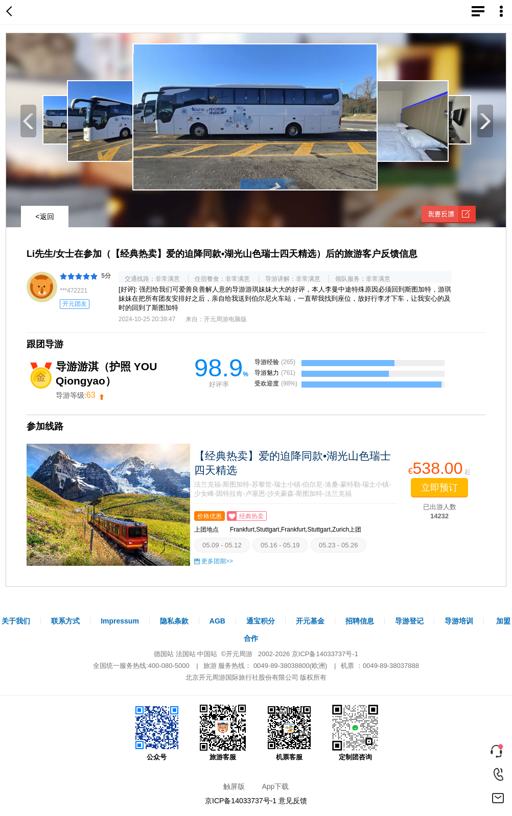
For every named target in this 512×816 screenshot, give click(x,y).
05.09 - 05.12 (222, 545)
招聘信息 (359, 621)
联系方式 (65, 621)
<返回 (44, 216)
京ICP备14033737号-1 (325, 654)
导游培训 (459, 621)
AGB (217, 621)
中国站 (207, 654)
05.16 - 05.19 (280, 545)
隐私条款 (174, 621)
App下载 (275, 786)
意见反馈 (292, 801)
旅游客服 (223, 733)
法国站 (186, 654)
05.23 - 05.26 (338, 545)
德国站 (164, 654)
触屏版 (234, 786)
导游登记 (409, 621)
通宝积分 (260, 621)
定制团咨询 (355, 733)
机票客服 (289, 733)
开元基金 (310, 621)
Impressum (120, 621)
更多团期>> (217, 561)
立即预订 (439, 488)
